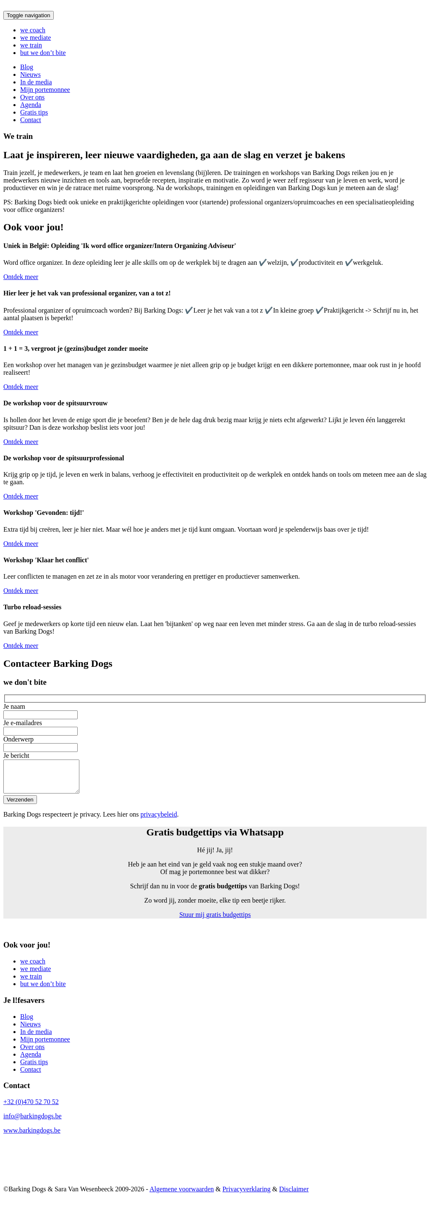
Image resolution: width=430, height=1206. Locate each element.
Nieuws (30, 74)
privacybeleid (158, 820)
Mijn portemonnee (45, 89)
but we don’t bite (43, 52)
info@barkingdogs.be (32, 1122)
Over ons (32, 97)
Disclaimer (294, 1195)
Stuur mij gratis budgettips (215, 920)
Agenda (30, 104)
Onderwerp (215, 744)
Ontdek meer (20, 276)
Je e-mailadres (215, 727)
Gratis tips (34, 112)
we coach (32, 30)
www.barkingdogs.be (31, 1136)
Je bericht (215, 776)
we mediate (35, 37)
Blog (26, 66)
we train (31, 45)
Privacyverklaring (247, 1195)
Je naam (215, 711)
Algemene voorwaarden (181, 1195)
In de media (36, 82)
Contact (30, 119)
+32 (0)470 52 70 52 (31, 1108)
